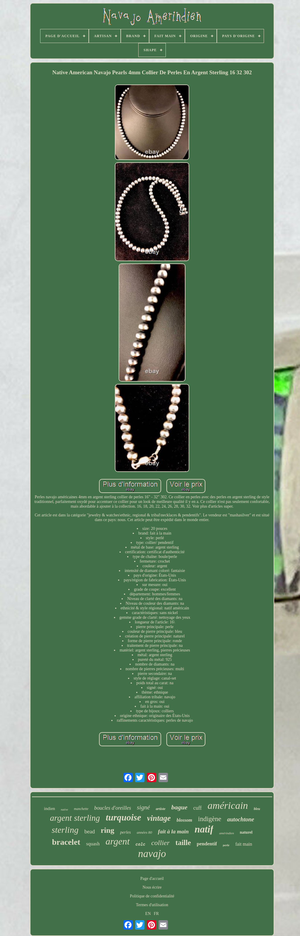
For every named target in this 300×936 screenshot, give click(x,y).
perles (125, 832)
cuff (197, 808)
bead (89, 831)
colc (141, 844)
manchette (81, 809)
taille (183, 843)
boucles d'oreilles (112, 808)
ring (107, 830)
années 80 (144, 832)
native (64, 809)
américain (227, 805)
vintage (159, 818)
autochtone (240, 819)
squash (93, 844)
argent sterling (75, 818)
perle (226, 845)
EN (148, 913)
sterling (65, 830)
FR (156, 913)
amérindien (226, 833)
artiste (161, 808)
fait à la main (173, 831)
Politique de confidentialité (152, 896)
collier (160, 843)
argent (117, 841)
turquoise (123, 817)
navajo (152, 853)
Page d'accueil (152, 878)
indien (49, 808)
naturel (246, 832)
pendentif (207, 844)
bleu (257, 809)
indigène (209, 819)
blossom (184, 820)
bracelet (66, 842)
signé (143, 807)
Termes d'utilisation (152, 905)
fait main (243, 844)
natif (204, 829)
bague (179, 807)
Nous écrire (152, 887)
